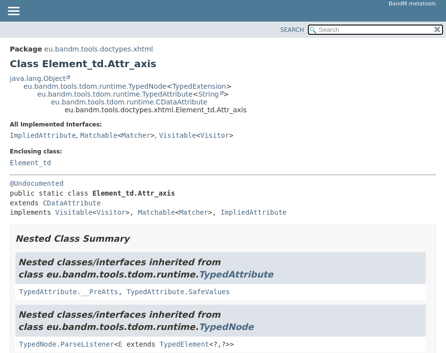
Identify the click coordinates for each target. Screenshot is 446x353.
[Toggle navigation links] (13, 12)
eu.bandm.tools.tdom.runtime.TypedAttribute (115, 94)
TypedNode (225, 327)
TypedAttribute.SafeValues (178, 292)
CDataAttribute (71, 203)
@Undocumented (37, 183)
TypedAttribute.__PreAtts (68, 292)
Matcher (136, 135)
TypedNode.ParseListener (66, 344)
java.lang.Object (38, 78)
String (208, 94)
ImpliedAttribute (43, 135)
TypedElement (184, 344)
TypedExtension (199, 86)
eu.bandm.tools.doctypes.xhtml (98, 49)
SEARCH (292, 29)
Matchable (99, 135)
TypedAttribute (235, 274)
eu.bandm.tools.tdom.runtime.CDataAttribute (129, 102)
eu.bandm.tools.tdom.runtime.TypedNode (95, 86)
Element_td (30, 163)
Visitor (214, 135)
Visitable (177, 135)
